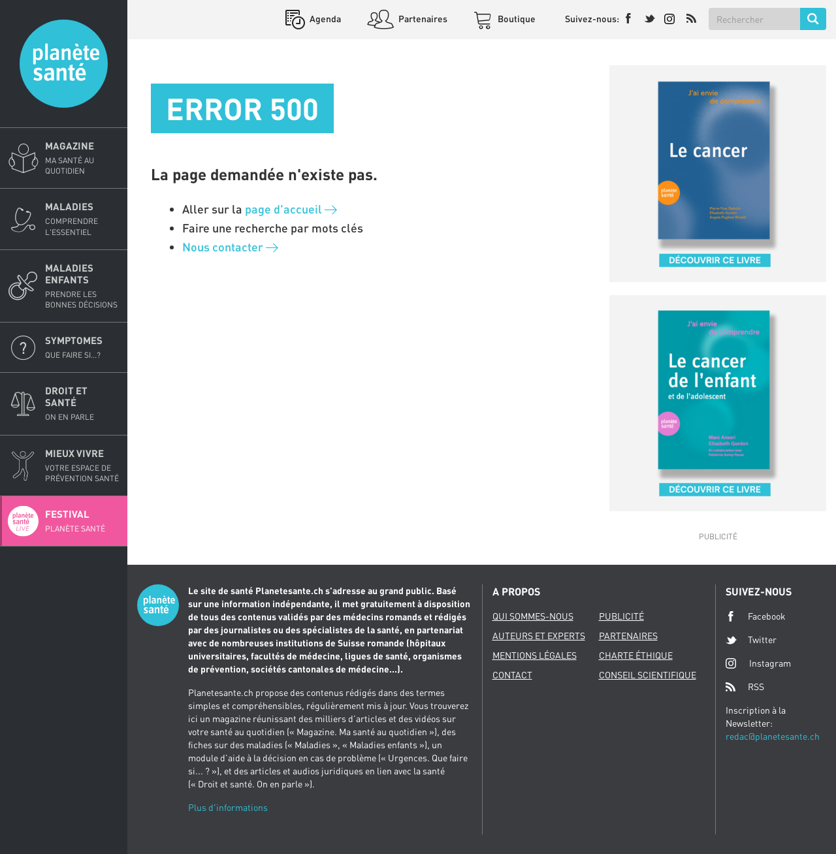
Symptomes (82, 347)
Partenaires (421, 18)
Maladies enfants (82, 286)
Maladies (82, 218)
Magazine (82, 158)
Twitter (751, 639)
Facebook (756, 616)
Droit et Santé (82, 403)
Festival (82, 521)
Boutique (516, 18)
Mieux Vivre (82, 465)
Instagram (758, 663)
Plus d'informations (228, 807)
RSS (745, 686)
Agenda (324, 18)
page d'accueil (291, 209)
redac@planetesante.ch (773, 736)
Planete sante (64, 64)
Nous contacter (230, 247)
